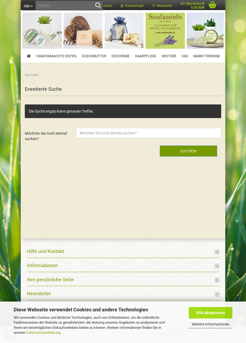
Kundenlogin (132, 6)
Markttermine (206, 56)
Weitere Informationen (210, 324)
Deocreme (121, 56)
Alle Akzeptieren (210, 313)
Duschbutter (94, 56)
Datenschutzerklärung (43, 332)
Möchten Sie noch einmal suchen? (46, 136)
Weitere (169, 56)
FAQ (185, 56)
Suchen (188, 151)
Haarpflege (145, 56)
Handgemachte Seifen (56, 56)
